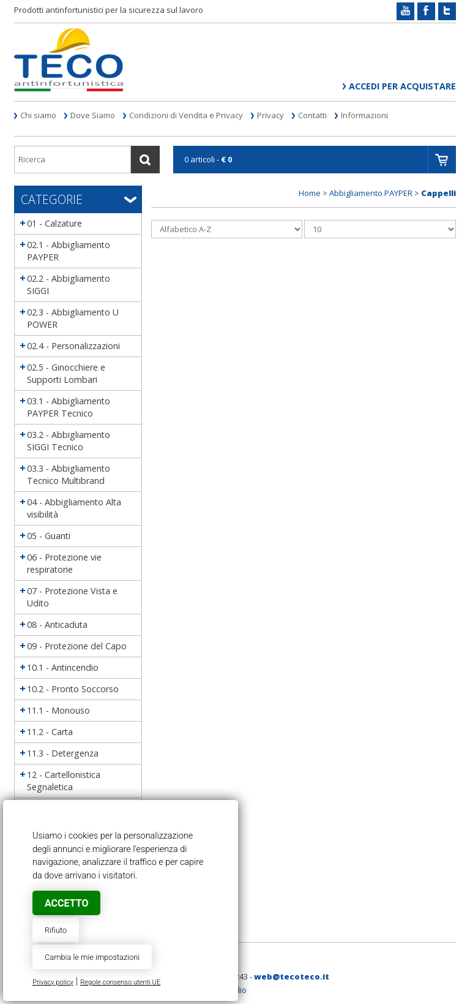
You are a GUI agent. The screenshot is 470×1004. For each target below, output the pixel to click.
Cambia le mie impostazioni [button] (92, 957)
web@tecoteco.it (291, 976)
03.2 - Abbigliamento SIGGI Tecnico (68, 441)
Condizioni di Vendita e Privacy (186, 115)
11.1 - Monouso (58, 710)
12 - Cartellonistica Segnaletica (63, 781)
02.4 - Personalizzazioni (73, 346)
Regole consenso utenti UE (120, 982)
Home (310, 192)
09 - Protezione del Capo (77, 646)
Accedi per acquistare (402, 86)
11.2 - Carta (50, 732)
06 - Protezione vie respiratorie (64, 563)
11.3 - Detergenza (63, 753)
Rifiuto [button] (56, 930)
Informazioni (364, 115)
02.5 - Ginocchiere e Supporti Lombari (66, 373)
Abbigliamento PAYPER (370, 192)
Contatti (312, 115)
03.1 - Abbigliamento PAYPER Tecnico (68, 407)
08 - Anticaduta (57, 624)
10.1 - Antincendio (63, 667)
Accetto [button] (66, 903)
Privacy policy (52, 982)
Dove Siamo (92, 115)
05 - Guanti (48, 536)
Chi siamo (38, 115)
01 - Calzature (54, 223)
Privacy (270, 115)
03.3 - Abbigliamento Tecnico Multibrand (68, 474)
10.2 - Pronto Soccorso (73, 689)
